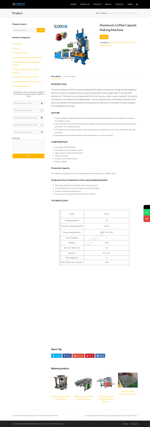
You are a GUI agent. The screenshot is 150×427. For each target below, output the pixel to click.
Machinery (113, 42)
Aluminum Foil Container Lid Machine (28, 57)
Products (104, 13)
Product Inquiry (69, 76)
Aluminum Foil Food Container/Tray (27, 81)
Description (56, 76)
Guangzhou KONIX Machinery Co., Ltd (33, 424)
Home (98, 13)
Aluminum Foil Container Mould (26, 77)
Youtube (125, 424)
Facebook (134, 424)
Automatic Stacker (21, 86)
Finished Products (21, 53)
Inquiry (104, 37)
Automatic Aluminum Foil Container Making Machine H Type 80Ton (111, 415)
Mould (16, 48)
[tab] (56, 76)
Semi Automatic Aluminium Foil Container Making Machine (35, 415)
